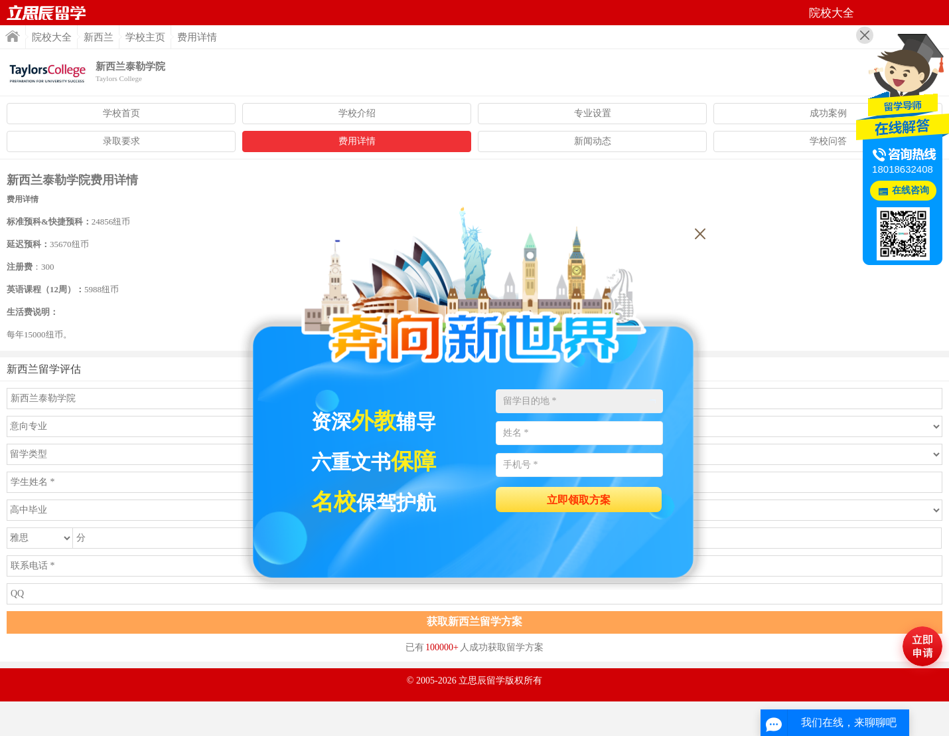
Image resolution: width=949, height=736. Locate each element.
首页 (46, 12)
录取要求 (121, 141)
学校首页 (121, 113)
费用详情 (357, 141)
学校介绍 (357, 113)
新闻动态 (592, 141)
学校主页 (145, 37)
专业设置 (592, 113)
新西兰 (98, 37)
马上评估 (922, 646)
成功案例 (828, 113)
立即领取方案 (579, 500)
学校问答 (828, 141)
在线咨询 (910, 190)
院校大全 (52, 37)
